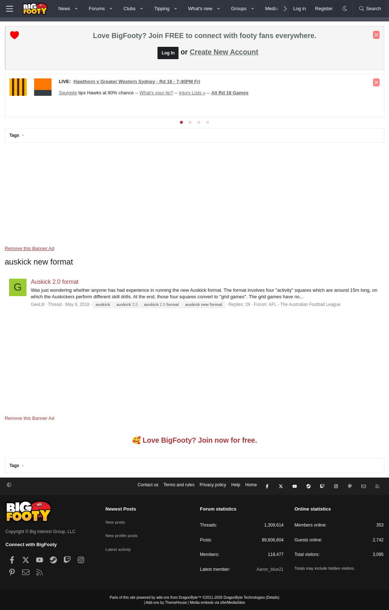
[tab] (181, 123)
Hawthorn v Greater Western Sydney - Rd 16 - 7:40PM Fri (137, 82)
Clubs (129, 8)
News (64, 8)
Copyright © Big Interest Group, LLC (40, 530)
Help (235, 486)
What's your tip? (157, 93)
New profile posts (122, 532)
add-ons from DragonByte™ (179, 597)
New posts (116, 520)
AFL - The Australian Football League (305, 305)
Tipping (161, 8)
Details (272, 597)
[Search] (369, 8)
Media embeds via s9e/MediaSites (217, 602)
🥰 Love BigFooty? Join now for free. (194, 441)
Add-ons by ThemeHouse (166, 602)
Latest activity (119, 545)
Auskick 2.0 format (55, 282)
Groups (239, 8)
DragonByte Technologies (244, 597)
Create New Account (224, 53)
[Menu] (9, 8)
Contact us (148, 486)
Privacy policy (213, 486)
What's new (200, 8)
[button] (76, 8)
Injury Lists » (193, 93)
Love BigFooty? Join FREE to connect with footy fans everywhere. (204, 36)
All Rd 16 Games (230, 93)
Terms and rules (179, 486)
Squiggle (69, 93)
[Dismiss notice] (375, 36)
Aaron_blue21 (270, 568)
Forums (97, 8)
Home (251, 486)
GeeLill (38, 305)
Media (271, 8)
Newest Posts (121, 508)
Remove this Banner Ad (30, 249)
